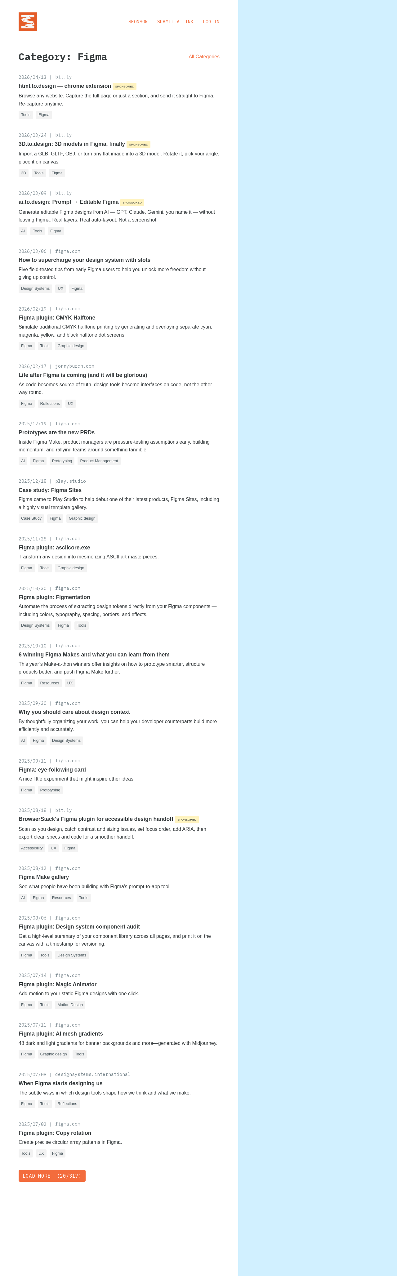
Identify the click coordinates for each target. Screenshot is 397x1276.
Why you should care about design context (74, 712)
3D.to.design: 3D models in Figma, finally (72, 144)
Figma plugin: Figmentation (54, 597)
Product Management (99, 461)
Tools (25, 114)
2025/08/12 (33, 868)
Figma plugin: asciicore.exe (54, 547)
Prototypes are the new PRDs (57, 432)
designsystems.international (93, 1074)
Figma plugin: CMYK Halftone (57, 318)
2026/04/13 (33, 77)
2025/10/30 (33, 588)
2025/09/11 (33, 761)
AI (23, 231)
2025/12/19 (33, 424)
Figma (44, 114)
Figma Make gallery (44, 877)
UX (60, 288)
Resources (49, 683)
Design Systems (35, 288)
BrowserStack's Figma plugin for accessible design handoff (96, 819)
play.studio (70, 481)
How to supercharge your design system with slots (84, 260)
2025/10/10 (33, 646)
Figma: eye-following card (52, 770)
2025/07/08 (33, 1074)
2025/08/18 (33, 810)
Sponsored (124, 86)
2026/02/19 (33, 309)
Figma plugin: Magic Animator (58, 984)
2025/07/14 (33, 975)
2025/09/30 (33, 703)
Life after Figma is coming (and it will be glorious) (83, 375)
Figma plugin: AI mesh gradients (61, 1034)
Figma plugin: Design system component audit (79, 927)
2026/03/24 (33, 135)
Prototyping (62, 461)
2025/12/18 (33, 481)
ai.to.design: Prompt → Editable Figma (69, 202)
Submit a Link (175, 22)
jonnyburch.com (74, 366)
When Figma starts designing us (61, 1083)
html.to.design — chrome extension (65, 86)
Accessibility (32, 848)
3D (23, 173)
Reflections (50, 403)
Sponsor (138, 22)
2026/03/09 (33, 193)
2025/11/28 (33, 539)
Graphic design (70, 345)
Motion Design (70, 1004)
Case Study (31, 518)
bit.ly (63, 77)
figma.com (67, 251)
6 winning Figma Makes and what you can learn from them (94, 654)
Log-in (211, 22)
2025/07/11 (33, 1025)
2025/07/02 (33, 1124)
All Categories (204, 56)
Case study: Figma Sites (50, 490)
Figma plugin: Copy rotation (55, 1133)
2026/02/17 (33, 366)
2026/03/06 (33, 251)
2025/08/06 (33, 918)
